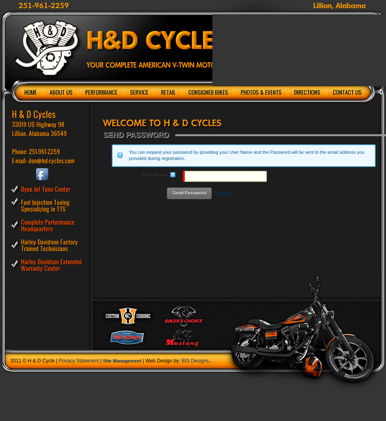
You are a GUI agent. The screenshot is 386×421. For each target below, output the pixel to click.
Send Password (189, 193)
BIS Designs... (197, 361)
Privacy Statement (79, 361)
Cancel (223, 193)
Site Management (122, 360)
